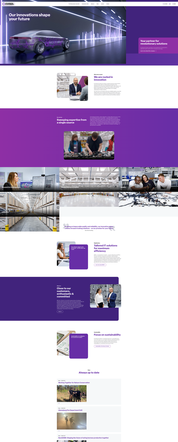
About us (60, 311)
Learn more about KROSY (100, 264)
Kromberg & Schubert (8, 3)
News (98, 3)
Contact (107, 3)
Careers (102, 3)
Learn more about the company (147, 51)
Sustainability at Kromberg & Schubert (102, 346)
